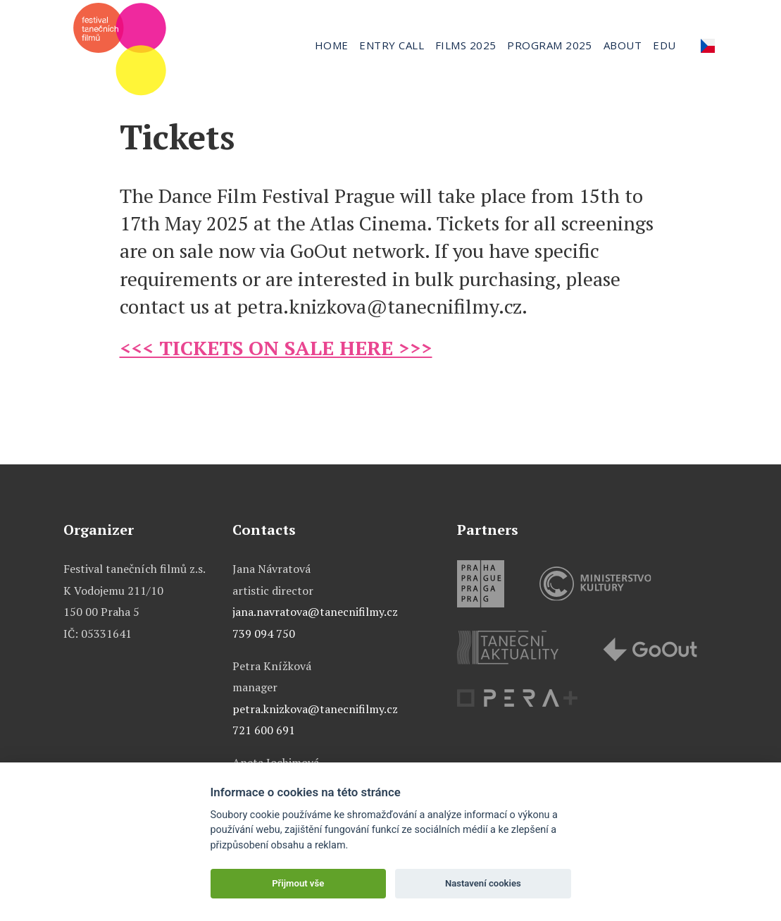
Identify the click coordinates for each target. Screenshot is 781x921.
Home (332, 45)
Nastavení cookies (483, 883)
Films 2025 (465, 45)
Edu (664, 45)
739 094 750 (263, 633)
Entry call (391, 45)
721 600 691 (263, 730)
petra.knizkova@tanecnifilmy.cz (315, 709)
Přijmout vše (298, 883)
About (623, 45)
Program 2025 (549, 45)
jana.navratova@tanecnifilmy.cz (315, 611)
